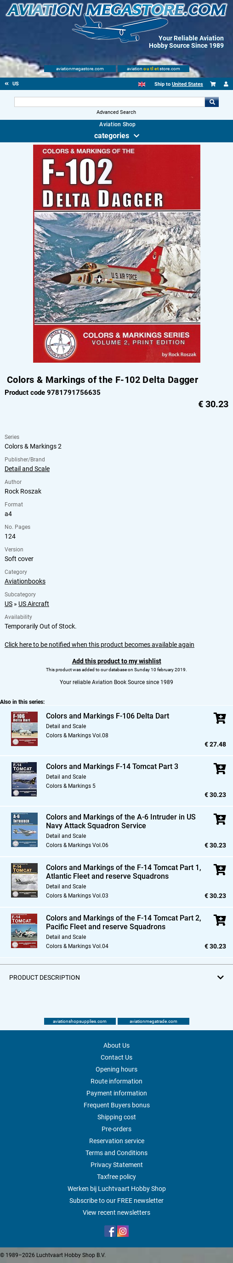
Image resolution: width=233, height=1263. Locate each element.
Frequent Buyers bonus (117, 1105)
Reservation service (116, 1141)
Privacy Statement (117, 1164)
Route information (116, 1081)
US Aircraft (33, 603)
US (8, 603)
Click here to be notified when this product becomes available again (99, 644)
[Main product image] (116, 361)
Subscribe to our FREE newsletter (116, 1200)
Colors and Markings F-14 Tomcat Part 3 (112, 766)
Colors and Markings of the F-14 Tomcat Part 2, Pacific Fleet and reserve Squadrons (123, 922)
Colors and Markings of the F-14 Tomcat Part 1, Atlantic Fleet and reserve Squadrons (123, 872)
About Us (116, 1045)
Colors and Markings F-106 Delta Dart (107, 716)
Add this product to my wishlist (116, 661)
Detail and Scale (27, 468)
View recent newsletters (116, 1212)
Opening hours (116, 1069)
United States (187, 84)
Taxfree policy (116, 1176)
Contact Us (116, 1057)
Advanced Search (116, 112)
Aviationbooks (25, 581)
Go (212, 102)
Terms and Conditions (116, 1152)
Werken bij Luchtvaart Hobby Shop (117, 1188)
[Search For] (109, 102)
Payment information (116, 1093)
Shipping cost (116, 1117)
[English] (141, 84)
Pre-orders (116, 1129)
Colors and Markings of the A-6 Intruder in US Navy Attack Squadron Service (121, 821)
